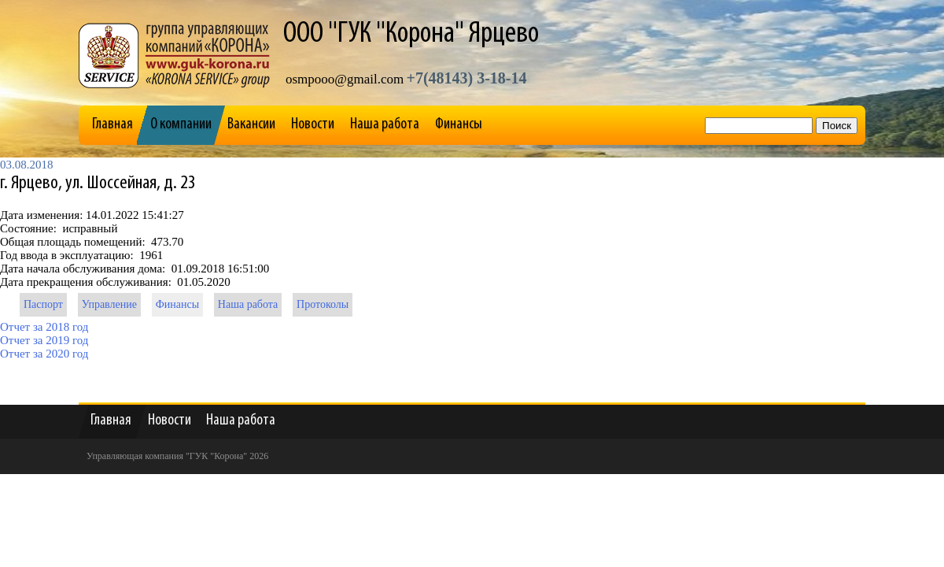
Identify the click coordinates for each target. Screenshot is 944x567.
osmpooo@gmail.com (345, 79)
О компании (181, 124)
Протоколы (322, 304)
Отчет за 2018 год (44, 327)
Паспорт (43, 304)
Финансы (458, 124)
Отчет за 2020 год (44, 353)
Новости (312, 124)
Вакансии (251, 124)
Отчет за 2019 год (44, 340)
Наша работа (384, 124)
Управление (109, 304)
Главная (112, 124)
